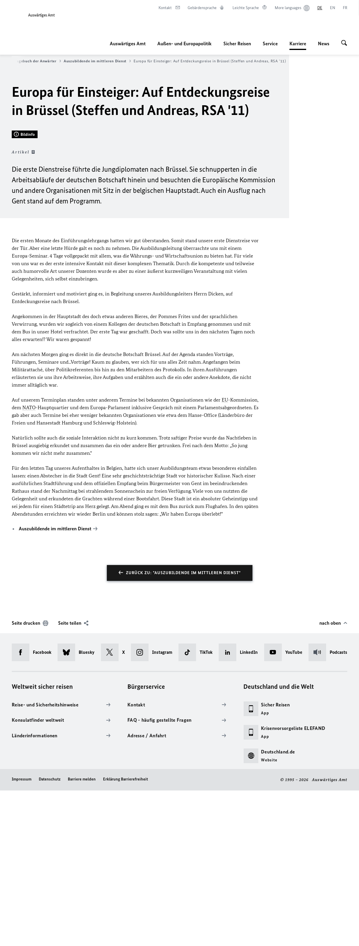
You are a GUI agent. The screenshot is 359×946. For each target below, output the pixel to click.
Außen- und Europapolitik (184, 43)
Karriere (297, 43)
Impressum (21, 934)
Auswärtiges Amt (128, 43)
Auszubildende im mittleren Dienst (97, 61)
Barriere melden (82, 934)
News (323, 43)
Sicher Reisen (237, 43)
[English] (332, 8)
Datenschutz (49, 934)
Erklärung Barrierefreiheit (125, 934)
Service (270, 43)
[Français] (345, 8)
